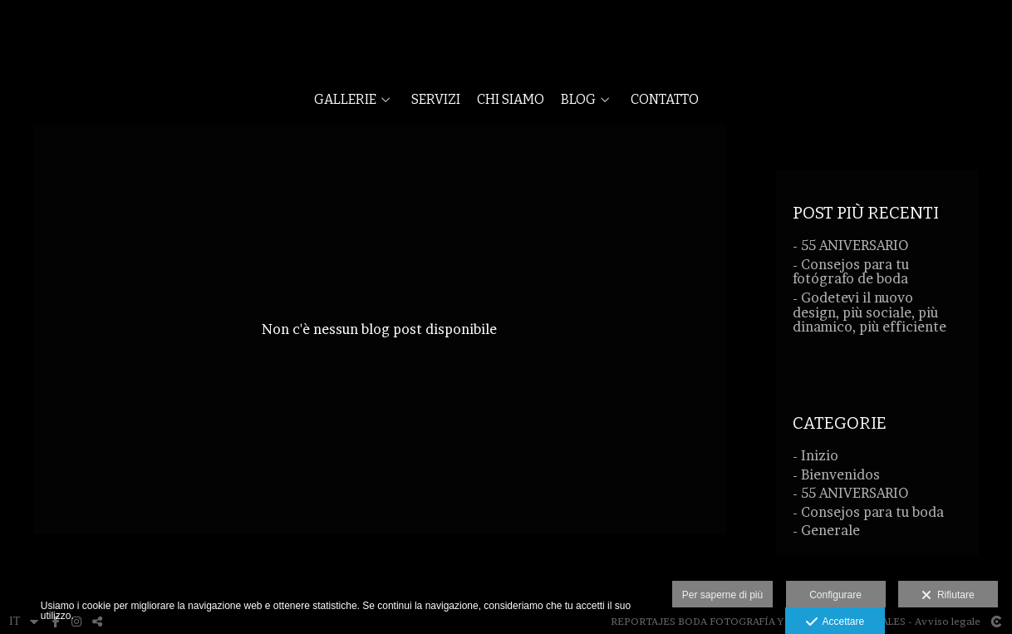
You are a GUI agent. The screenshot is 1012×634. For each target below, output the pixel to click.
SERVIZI (435, 99)
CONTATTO (665, 99)
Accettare (835, 622)
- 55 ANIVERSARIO (850, 245)
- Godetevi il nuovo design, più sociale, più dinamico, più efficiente (869, 312)
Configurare (835, 595)
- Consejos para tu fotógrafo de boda (851, 272)
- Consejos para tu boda (868, 512)
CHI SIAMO (510, 99)
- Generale (826, 530)
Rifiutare (947, 595)
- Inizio (815, 455)
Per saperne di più (722, 595)
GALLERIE (345, 99)
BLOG (578, 99)
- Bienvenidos (836, 474)
